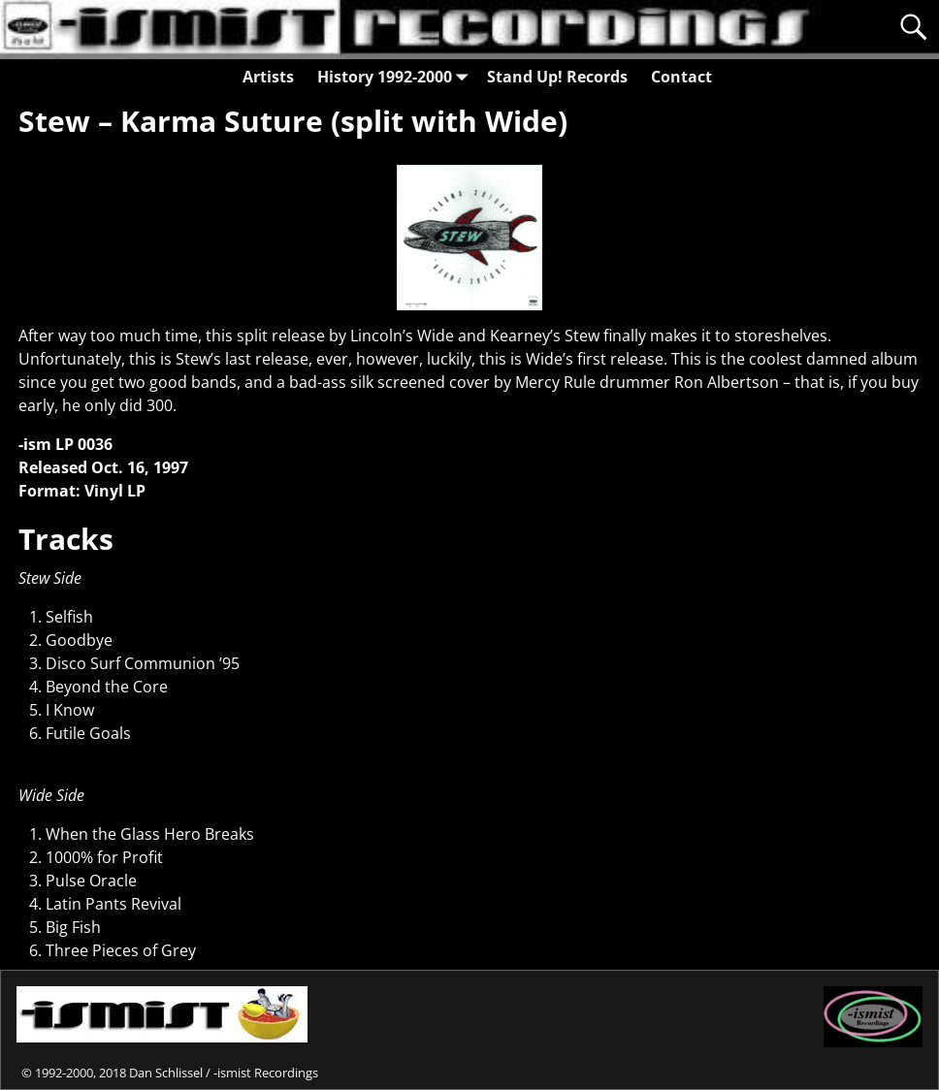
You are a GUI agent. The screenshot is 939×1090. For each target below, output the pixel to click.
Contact (681, 76)
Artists (268, 76)
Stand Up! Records (557, 76)
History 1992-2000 (396, 76)
